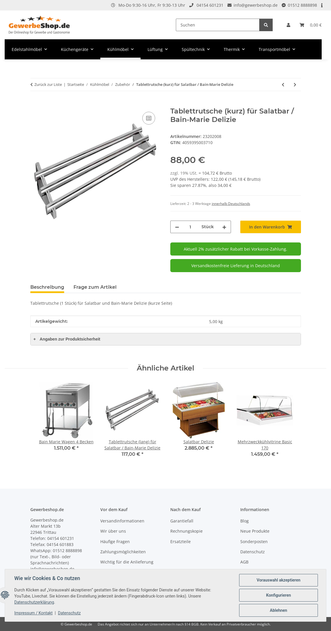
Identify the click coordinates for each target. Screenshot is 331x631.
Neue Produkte (254, 531)
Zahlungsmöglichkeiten (123, 551)
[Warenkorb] (310, 25)
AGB (244, 562)
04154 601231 (210, 5)
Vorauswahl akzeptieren (278, 580)
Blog (244, 521)
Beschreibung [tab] (47, 287)
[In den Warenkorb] (35, 104)
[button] (288, 25)
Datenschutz (69, 613)
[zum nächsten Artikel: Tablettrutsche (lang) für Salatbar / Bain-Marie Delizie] (295, 84)
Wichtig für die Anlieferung (126, 562)
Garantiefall (181, 521)
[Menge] (190, 227)
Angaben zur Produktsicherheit (67, 339)
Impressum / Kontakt (33, 613)
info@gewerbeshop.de (256, 5)
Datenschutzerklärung (34, 602)
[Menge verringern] (177, 227)
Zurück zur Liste (48, 84)
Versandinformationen (122, 521)
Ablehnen (278, 610)
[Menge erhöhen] (224, 227)
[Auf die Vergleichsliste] (148, 118)
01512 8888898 (302, 5)
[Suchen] (218, 25)
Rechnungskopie (186, 531)
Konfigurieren (278, 595)
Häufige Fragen (115, 541)
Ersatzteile (180, 541)
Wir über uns (113, 531)
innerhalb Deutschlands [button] (231, 203)
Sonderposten (254, 541)
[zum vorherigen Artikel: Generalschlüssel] (283, 84)
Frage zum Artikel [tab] (95, 287)
